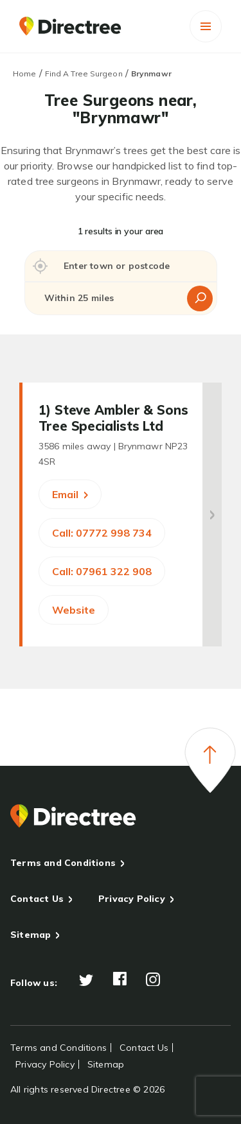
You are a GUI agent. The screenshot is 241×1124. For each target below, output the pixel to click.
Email (70, 494)
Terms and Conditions (63, 863)
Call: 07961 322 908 (102, 571)
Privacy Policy (131, 898)
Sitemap (30, 934)
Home (24, 73)
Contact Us (37, 898)
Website (73, 609)
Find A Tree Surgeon (84, 73)
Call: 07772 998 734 (102, 532)
